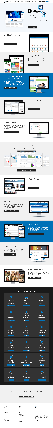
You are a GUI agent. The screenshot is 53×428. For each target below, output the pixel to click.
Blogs (5, 411)
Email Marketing (27, 1)
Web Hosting (17, 1)
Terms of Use (21, 420)
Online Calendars (6, 421)
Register (47, 1)
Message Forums (6, 420)
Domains (32, 1)
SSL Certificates (6, 414)
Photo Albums (6, 418)
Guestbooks (5, 419)
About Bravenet (21, 415)
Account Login (42, 1)
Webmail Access (21, 408)
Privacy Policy (21, 421)
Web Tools (37, 1)
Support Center (21, 407)
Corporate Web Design (22, 416)
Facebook (20, 411)
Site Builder (22, 1)
